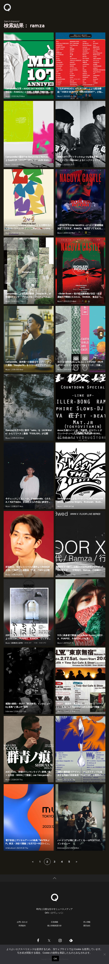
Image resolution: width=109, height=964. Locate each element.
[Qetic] (54, 897)
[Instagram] (60, 940)
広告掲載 (54, 922)
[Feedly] (71, 940)
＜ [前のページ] (32, 861)
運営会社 (86, 925)
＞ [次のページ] (76, 861)
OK (55, 958)
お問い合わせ (22, 922)
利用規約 (22, 925)
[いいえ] (104, 954)
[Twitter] (49, 940)
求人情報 (86, 922)
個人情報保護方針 (54, 925)
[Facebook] (38, 940)
